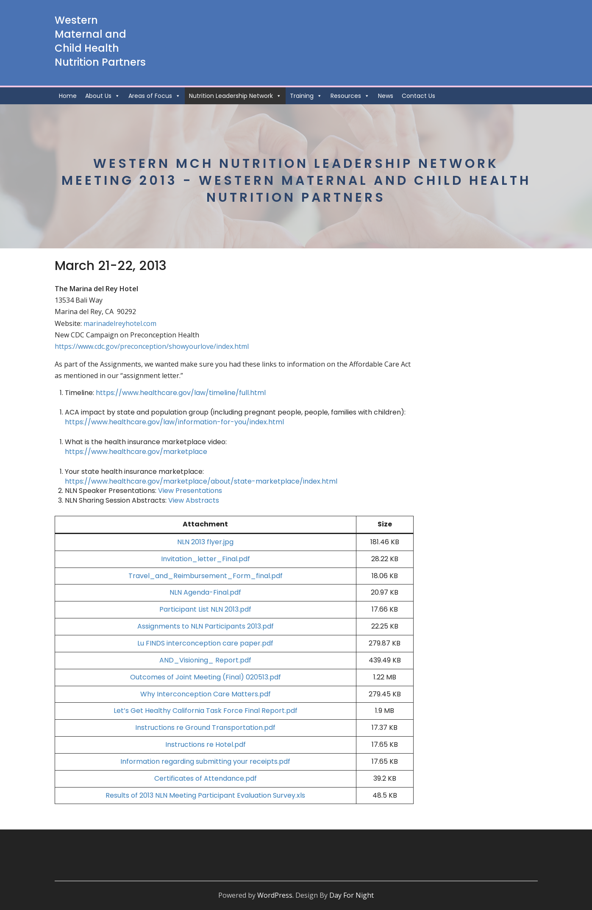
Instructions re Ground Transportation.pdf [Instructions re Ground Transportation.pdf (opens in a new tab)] (205, 727)
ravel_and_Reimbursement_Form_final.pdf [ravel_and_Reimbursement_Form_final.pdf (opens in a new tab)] (208, 576)
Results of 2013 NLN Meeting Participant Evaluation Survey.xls (205, 795)
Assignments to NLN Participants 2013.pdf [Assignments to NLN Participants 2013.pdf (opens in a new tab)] (205, 626)
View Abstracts (193, 500)
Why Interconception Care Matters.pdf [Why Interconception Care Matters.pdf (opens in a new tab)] (205, 694)
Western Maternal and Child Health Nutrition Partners (100, 41)
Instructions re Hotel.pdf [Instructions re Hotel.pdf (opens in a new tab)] (205, 744)
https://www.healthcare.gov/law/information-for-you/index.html (174, 422)
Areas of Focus (154, 95)
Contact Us (418, 96)
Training (306, 95)
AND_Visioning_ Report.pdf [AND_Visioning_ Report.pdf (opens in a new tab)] (205, 660)
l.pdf (243, 559)
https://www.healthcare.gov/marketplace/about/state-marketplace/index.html (201, 481)
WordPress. (275, 895)
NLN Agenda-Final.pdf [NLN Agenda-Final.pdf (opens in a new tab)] (205, 592)
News (385, 96)
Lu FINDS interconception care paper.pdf (205, 643)
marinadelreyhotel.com (119, 323)
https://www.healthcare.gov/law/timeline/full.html (181, 393)
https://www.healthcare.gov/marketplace (136, 451)
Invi (166, 559)
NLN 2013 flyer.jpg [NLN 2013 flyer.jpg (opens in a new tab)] (205, 542)
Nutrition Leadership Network (235, 95)
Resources (350, 95)
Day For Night (351, 895)
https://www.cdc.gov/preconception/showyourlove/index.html (152, 346)
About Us (102, 95)
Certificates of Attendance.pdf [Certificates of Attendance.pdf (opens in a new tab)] (205, 778)
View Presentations (190, 490)
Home (68, 96)
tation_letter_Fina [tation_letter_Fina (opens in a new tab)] (204, 559)
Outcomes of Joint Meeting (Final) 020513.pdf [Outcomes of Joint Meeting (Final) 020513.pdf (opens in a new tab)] (205, 677)
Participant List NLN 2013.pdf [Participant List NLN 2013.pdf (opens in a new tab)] (205, 609)
